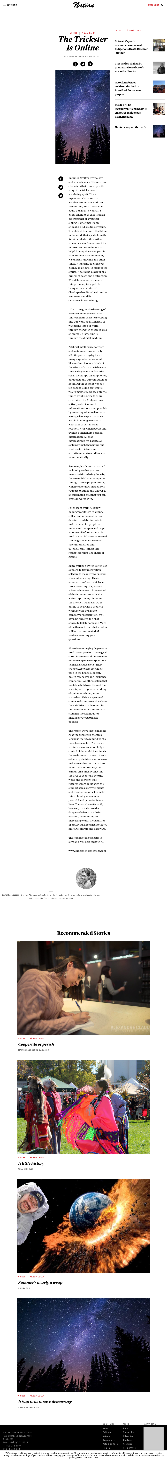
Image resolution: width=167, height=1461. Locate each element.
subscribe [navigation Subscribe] (153, 5)
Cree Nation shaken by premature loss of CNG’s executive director (129, 67)
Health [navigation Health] (106, 1448)
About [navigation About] (126, 1428)
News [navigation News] (105, 1428)
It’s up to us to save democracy (45, 1401)
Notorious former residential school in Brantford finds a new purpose (128, 88)
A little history (31, 1163)
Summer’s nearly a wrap (40, 1282)
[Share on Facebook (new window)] (75, 64)
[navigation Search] (162, 6)
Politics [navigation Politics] (107, 1432)
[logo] (83, 7)
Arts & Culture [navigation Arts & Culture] (110, 1444)
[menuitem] (153, 5)
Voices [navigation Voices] (106, 1436)
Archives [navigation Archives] (127, 1444)
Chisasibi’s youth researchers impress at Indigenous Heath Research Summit (131, 47)
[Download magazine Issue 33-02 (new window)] (154, 1441)
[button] (10, 5)
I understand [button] (90, 1458)
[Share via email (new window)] (90, 63)
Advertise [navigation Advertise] (128, 1436)
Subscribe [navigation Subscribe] (128, 1432)
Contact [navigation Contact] (127, 1440)
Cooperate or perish (36, 1044)
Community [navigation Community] (109, 1440)
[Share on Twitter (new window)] (82, 64)
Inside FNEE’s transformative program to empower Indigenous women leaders (131, 110)
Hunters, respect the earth (130, 127)
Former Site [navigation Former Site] (129, 1448)
